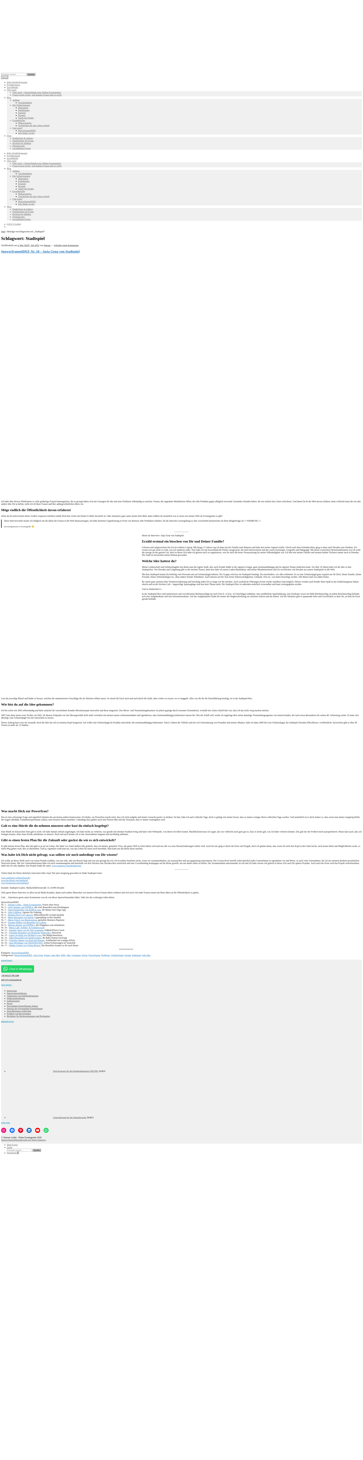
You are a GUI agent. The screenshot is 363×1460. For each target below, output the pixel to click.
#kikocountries (25, 123)
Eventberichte (18, 120)
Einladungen (24, 110)
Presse (10, 1003)
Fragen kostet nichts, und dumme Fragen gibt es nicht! (37, 95)
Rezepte (21, 115)
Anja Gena (38, 955)
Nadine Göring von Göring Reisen (24, 945)
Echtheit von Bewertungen (19, 1013)
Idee (69, 955)
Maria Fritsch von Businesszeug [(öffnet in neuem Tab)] (22, 920)
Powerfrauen (94, 955)
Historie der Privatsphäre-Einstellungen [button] (25, 1008)
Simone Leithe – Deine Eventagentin (24, 905)
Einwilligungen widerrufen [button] (19, 1011)
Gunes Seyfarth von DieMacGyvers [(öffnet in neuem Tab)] (25, 935)
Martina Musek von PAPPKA (21, 925)
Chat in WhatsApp (20, 969)
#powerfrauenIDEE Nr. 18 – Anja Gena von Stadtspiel (40, 251)
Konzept (22, 113)
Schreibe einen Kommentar (66, 245)
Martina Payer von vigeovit (20, 915)
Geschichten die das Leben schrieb (33, 125)
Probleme (105, 955)
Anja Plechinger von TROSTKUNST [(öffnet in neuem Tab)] (26, 943)
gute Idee (55, 955)
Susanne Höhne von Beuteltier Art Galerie (27, 922)
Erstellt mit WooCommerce (33, 1140)
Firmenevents (18, 146)
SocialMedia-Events (21, 148)
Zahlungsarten (13, 1001)
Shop (9, 136)
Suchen (31, 74)
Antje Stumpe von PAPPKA (20, 907)
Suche (9, 1147)
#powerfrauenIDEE (27, 130)
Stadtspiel (136, 955)
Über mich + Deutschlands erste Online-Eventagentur (36, 92)
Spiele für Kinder (26, 118)
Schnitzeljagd (117, 955)
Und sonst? (17, 128)
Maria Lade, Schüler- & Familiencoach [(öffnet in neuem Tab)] (27, 927)
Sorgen (127, 955)
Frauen (47, 955)
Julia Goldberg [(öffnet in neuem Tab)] (14, 912)
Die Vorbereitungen (21, 105)
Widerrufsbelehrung (16, 998)
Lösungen (76, 955)
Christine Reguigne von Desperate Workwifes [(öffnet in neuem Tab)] (29, 933)
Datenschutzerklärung (17, 993)
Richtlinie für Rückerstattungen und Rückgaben (28, 1016)
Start (3, 231)
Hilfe (63, 955)
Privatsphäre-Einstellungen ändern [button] (22, 1006)
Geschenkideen (25, 102)
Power (84, 955)
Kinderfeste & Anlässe (22, 138)
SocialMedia (12, 87)
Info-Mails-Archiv (26, 133)
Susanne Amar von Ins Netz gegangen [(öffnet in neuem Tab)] (26, 930)
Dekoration (23, 108)
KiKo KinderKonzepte (17, 82)
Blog (9, 97)
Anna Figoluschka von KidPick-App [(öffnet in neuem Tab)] (24, 910)
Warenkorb (13, 1153)
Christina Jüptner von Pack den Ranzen (27, 940)
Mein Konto (12, 1145)
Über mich (11, 90)
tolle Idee (146, 955)
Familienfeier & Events (23, 141)
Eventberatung (13, 85)
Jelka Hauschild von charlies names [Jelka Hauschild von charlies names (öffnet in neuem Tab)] (25, 938)
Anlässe (16, 100)
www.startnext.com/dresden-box (66, 866)
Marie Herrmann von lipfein (21, 917)
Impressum (12, 991)
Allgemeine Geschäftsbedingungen (22, 996)
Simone (47, 245)
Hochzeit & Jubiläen (21, 143)
